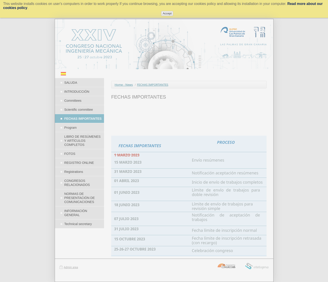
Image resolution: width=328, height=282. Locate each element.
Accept (167, 13)
